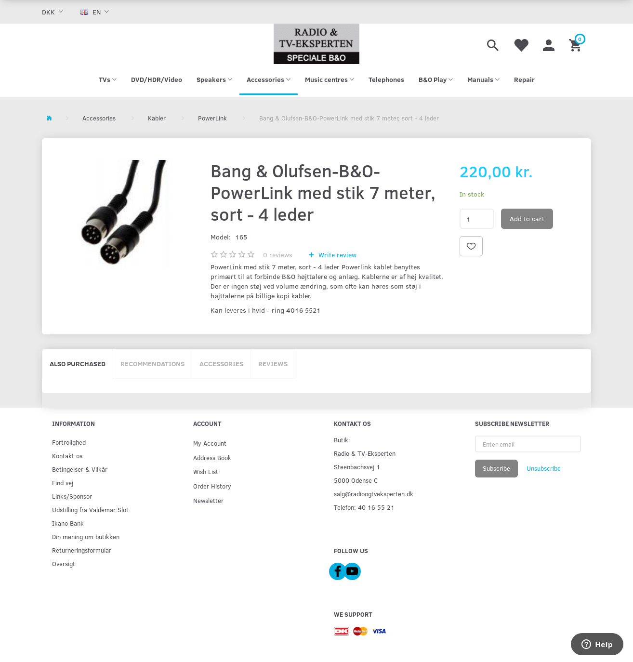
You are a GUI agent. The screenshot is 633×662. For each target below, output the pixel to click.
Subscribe (496, 468)
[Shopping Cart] (576, 44)
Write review (336, 254)
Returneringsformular (81, 550)
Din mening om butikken (85, 536)
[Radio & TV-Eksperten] (316, 44)
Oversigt (63, 563)
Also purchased (78, 363)
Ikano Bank (68, 523)
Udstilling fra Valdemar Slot (90, 509)
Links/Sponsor (72, 496)
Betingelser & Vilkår (79, 469)
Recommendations (152, 363)
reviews (277, 254)
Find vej (62, 482)
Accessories (221, 363)
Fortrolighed (69, 442)
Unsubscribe (544, 468)
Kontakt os (67, 455)
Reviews (273, 363)
